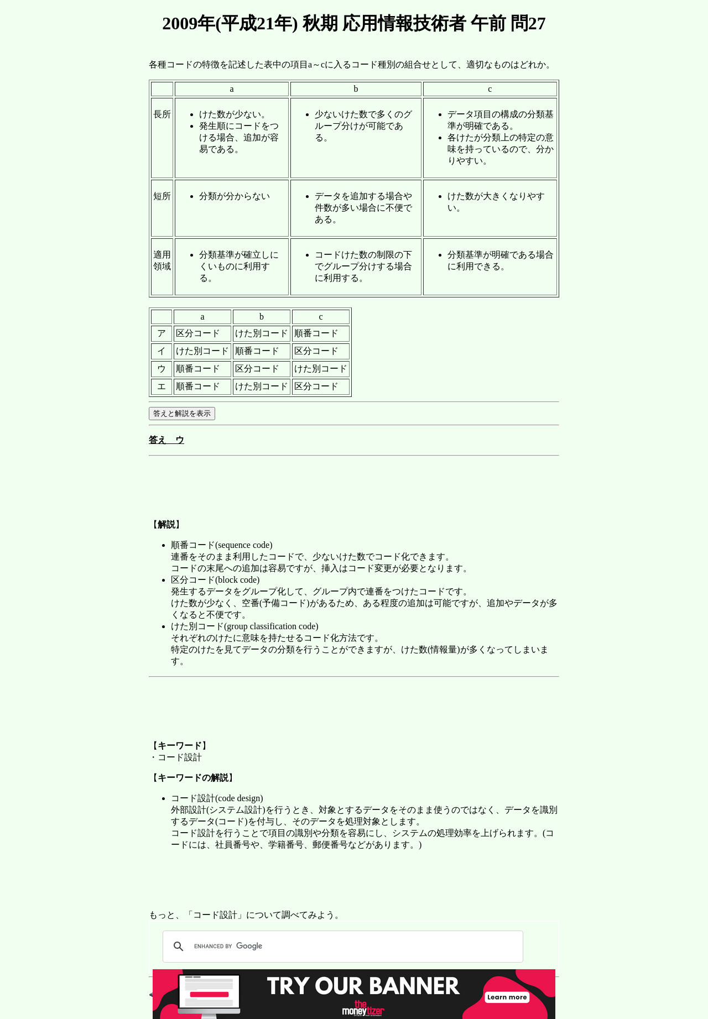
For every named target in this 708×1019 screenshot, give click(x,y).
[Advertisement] (350, 485)
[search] (341, 946)
